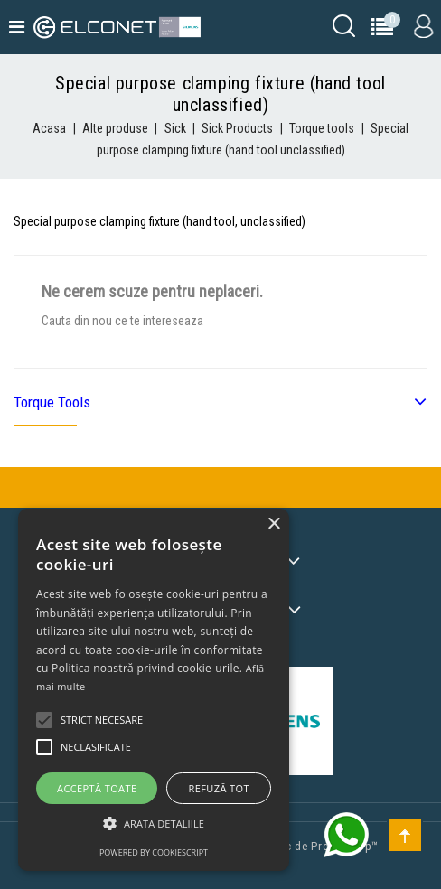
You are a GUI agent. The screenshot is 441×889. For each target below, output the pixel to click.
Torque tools (52, 402)
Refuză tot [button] (219, 788)
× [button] (273, 524)
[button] (153, 824)
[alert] (153, 690)
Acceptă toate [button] (96, 788)
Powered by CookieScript (153, 852)
